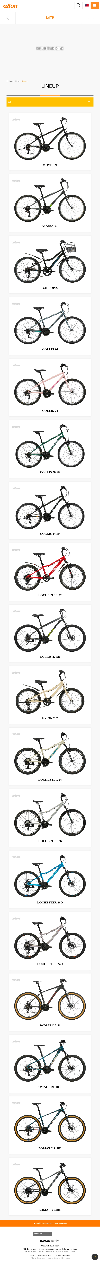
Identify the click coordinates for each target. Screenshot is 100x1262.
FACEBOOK (60, 1234)
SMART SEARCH (78, 5)
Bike (18, 81)
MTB (50, 18)
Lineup (24, 81)
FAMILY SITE (38, 1234)
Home (11, 81)
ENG (86, 5)
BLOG (64, 1234)
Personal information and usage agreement (50, 1223)
